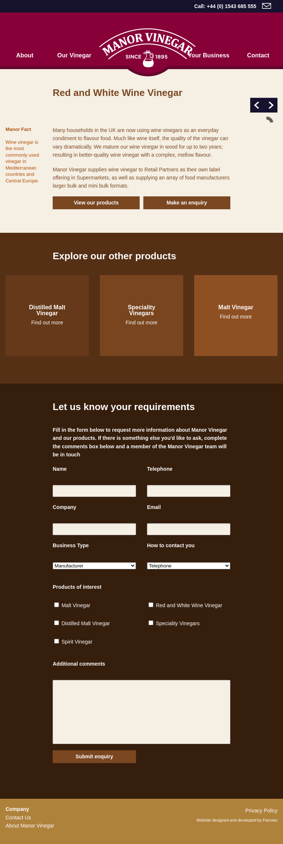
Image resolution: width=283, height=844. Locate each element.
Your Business (208, 55)
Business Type (71, 545)
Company (64, 507)
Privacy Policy (261, 810)
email (266, 6)
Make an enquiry (187, 203)
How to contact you (171, 545)
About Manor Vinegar (30, 826)
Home (147, 52)
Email (154, 507)
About (25, 55)
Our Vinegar (74, 55)
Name (60, 469)
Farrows (270, 820)
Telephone (159, 469)
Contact (258, 55)
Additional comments (79, 664)
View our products (96, 203)
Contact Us (18, 817)
